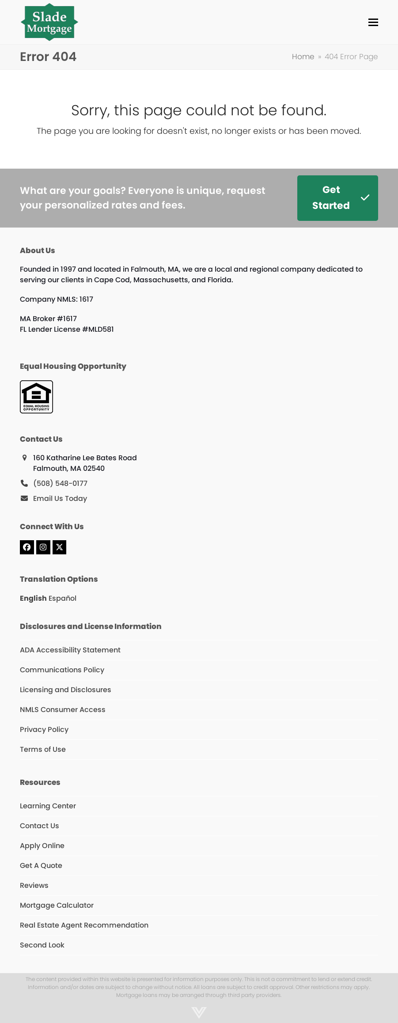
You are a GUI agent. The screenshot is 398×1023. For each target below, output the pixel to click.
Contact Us (39, 826)
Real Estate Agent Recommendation (84, 925)
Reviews (34, 885)
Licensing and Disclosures (65, 690)
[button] (373, 22)
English (33, 598)
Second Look (42, 945)
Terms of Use (43, 749)
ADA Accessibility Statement (70, 650)
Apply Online (42, 846)
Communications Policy (62, 670)
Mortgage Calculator (57, 905)
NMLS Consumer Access (63, 710)
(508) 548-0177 (60, 483)
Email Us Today (60, 498)
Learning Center (48, 806)
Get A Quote (41, 865)
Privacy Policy (44, 729)
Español (62, 598)
